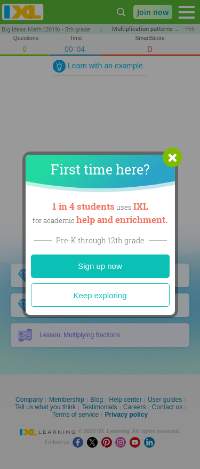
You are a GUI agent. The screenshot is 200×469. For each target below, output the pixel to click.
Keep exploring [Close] (99, 295)
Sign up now (100, 266)
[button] (172, 157)
